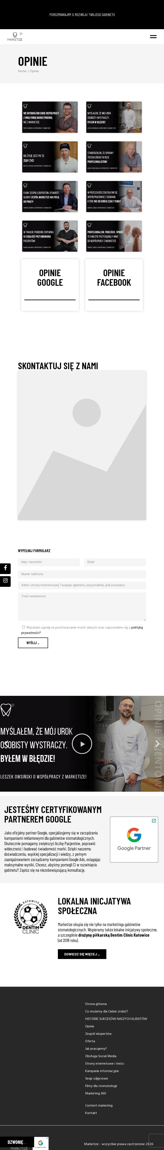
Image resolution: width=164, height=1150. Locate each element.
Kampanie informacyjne (102, 1111)
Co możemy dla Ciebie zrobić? (106, 1051)
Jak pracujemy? (96, 1088)
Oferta (90, 1081)
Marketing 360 (95, 1133)
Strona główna (96, 1044)
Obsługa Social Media (100, 1096)
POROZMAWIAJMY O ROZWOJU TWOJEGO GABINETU (82, 34)
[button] (6, 783)
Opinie (89, 1066)
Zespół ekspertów (98, 1073)
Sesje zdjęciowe (96, 1118)
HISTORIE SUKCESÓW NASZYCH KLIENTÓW (116, 1058)
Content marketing (99, 1145)
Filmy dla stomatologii (101, 1125)
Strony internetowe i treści (104, 1103)
